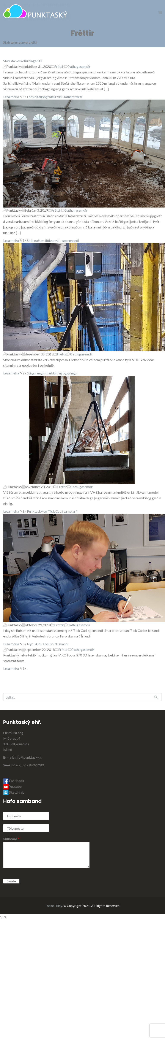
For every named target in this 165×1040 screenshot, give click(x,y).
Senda (11, 881)
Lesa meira (11, 97)
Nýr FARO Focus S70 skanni (47, 644)
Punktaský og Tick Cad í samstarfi (52, 511)
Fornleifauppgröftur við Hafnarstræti (54, 97)
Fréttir (59, 66)
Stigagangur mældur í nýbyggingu (52, 373)
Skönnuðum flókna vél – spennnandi (53, 240)
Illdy (59, 906)
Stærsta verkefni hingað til (22, 61)
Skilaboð (11, 839)
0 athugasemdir (79, 66)
